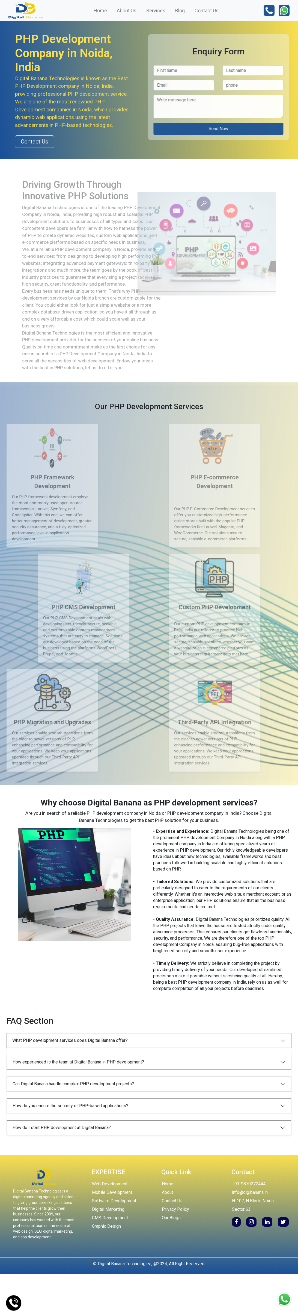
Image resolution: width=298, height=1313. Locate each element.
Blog (180, 10)
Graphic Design (106, 1226)
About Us (126, 10)
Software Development (114, 1200)
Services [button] (155, 10)
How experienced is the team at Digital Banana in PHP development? (78, 1062)
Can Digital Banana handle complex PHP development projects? (73, 1083)
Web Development (109, 1183)
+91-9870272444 (249, 1183)
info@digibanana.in (250, 1192)
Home (100, 10)
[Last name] (158, 70)
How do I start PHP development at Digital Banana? (62, 1127)
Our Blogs (171, 1217)
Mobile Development (112, 1192)
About (167, 1192)
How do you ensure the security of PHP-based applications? (70, 1105)
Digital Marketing (108, 1209)
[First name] (89, 70)
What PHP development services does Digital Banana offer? (70, 1040)
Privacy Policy (175, 1209)
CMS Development (110, 1217)
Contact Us (207, 10)
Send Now (124, 128)
